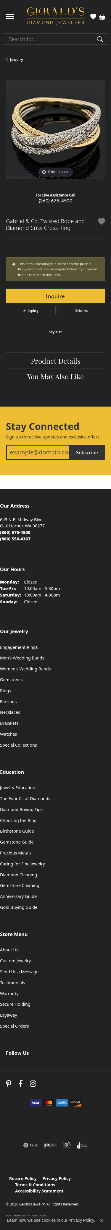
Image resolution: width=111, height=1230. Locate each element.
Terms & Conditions (35, 1184)
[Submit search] (101, 39)
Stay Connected (42, 426)
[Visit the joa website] (82, 1145)
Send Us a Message (19, 971)
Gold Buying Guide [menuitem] (18, 907)
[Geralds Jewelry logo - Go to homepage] (55, 16)
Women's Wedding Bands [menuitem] (25, 669)
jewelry (16, 59)
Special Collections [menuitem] (18, 745)
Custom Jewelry (15, 960)
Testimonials (12, 982)
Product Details (56, 360)
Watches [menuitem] (8, 734)
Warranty (9, 993)
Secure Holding (15, 1004)
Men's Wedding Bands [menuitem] (22, 658)
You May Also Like (55, 376)
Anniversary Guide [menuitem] (18, 896)
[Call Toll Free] (15, 539)
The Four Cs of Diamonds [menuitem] (25, 798)
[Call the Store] (15, 532)
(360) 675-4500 (56, 200)
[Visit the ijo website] (50, 1145)
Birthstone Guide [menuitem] (17, 831)
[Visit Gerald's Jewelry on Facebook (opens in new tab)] (20, 1083)
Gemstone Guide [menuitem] (17, 842)
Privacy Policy (57, 1178)
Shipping (30, 310)
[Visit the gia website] (30, 1145)
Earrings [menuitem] (8, 701)
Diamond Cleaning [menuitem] (18, 875)
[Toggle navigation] (10, 16)
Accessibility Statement (39, 1191)
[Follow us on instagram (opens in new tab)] (33, 1083)
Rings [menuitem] (5, 690)
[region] (55, 129)
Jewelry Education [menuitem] (17, 787)
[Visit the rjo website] (66, 1145)
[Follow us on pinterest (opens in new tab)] (8, 1083)
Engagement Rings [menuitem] (19, 647)
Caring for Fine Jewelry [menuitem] (22, 864)
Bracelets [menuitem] (9, 723)
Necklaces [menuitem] (10, 712)
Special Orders (14, 1026)
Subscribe (87, 452)
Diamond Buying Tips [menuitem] (21, 809)
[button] (93, 16)
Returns (81, 310)
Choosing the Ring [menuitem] (18, 820)
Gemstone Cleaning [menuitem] (19, 885)
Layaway (8, 1015)
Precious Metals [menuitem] (15, 853)
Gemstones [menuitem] (11, 680)
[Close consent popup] (102, 1220)
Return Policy (23, 1178)
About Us (9, 950)
